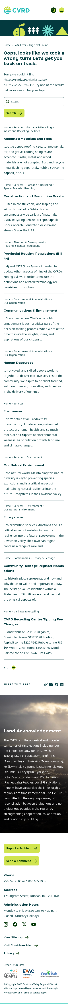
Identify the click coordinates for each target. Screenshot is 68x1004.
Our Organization (14, 302)
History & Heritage (44, 558)
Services (19, 127)
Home (7, 45)
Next (14, 668)
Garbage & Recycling (39, 127)
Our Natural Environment (19, 509)
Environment (34, 457)
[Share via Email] (51, 684)
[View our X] (24, 924)
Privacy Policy (10, 992)
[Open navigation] (61, 10)
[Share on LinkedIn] (61, 684)
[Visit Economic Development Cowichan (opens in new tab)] (49, 973)
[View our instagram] (6, 924)
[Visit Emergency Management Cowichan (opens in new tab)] (28, 973)
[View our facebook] (15, 924)
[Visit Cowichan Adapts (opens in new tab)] (10, 973)
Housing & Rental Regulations (22, 245)
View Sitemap (13, 937)
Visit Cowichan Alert (18, 945)
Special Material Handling (19, 188)
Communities (22, 558)
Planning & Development (29, 242)
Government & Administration (32, 299)
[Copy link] (45, 684)
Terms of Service (31, 992)
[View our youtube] (33, 924)
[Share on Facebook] (56, 684)
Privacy (9, 953)
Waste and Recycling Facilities (22, 131)
